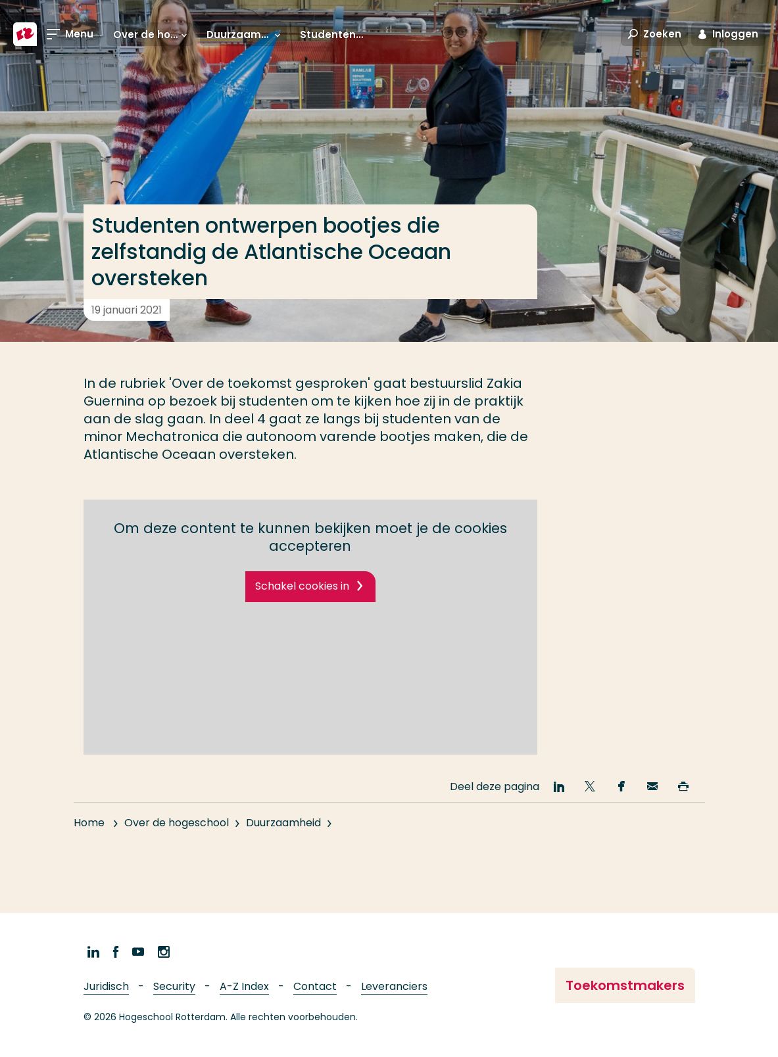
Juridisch (106, 986)
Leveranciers (394, 986)
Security (174, 986)
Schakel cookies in (302, 586)
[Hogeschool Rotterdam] (25, 34)
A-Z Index (244, 986)
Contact (315, 986)
